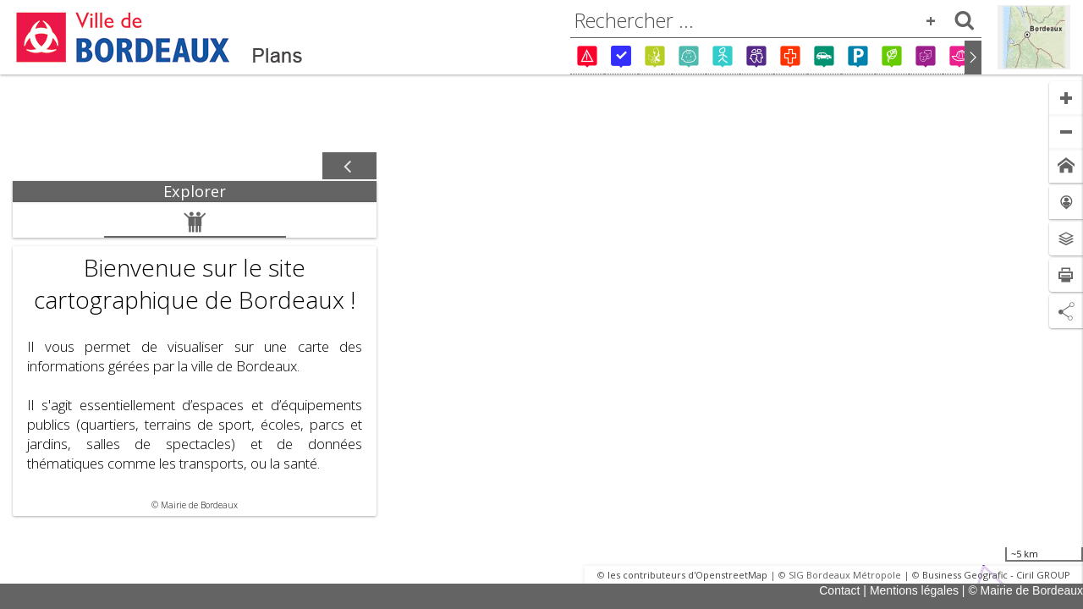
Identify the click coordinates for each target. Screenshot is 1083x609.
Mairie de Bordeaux (199, 505)
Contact (839, 590)
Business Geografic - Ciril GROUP (996, 574)
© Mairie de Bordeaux (1025, 590)
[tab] (195, 191)
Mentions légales (914, 590)
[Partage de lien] (1066, 311)
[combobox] (775, 20)
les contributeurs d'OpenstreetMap (687, 574)
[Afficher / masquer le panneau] (349, 166)
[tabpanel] (195, 359)
